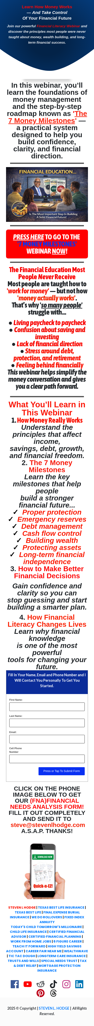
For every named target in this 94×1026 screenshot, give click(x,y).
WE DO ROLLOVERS (46, 917)
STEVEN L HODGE (22, 907)
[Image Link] (47, 194)
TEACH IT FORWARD (29, 946)
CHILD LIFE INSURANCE (28, 931)
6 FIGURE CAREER (67, 941)
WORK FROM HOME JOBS (30, 941)
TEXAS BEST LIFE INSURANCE (61, 907)
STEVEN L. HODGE (54, 1008)
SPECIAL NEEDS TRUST (59, 961)
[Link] (14, 984)
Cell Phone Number (15, 750)
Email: (13, 732)
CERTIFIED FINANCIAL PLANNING (54, 936)
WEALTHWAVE (76, 951)
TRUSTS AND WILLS (23, 961)
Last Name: (15, 716)
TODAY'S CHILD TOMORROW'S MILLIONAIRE (46, 927)
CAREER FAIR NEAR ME (44, 951)
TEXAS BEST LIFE (28, 912)
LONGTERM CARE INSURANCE (62, 956)
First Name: (16, 699)
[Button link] (47, 244)
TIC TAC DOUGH (21, 956)
